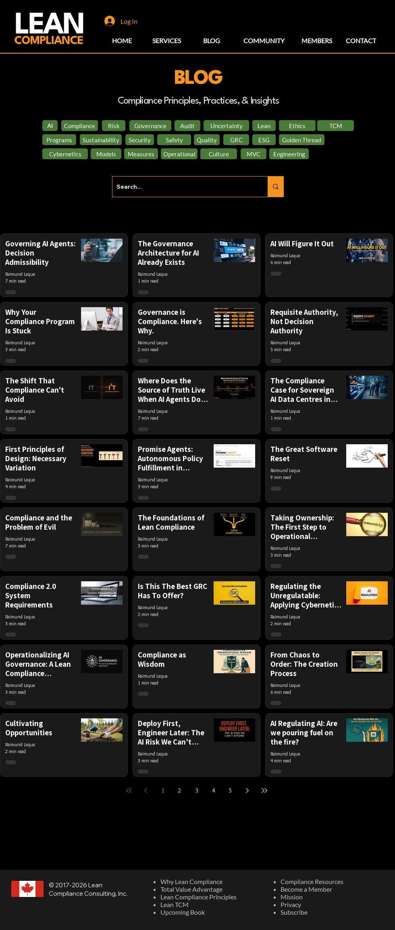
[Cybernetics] (65, 153)
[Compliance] (79, 125)
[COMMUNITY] (264, 40)
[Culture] (218, 153)
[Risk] (113, 125)
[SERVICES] (167, 40)
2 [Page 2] (179, 790)
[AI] (50, 125)
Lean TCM (174, 904)
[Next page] (247, 790)
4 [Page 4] (213, 790)
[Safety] (174, 139)
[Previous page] (146, 790)
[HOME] (122, 40)
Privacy (291, 904)
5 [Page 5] (230, 790)
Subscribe (294, 912)
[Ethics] (297, 125)
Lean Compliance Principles (198, 897)
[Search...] (183, 187)
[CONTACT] (361, 40)
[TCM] (335, 125)
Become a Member (306, 889)
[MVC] (253, 153)
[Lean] (264, 125)
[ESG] (264, 139)
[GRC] (236, 139)
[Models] (106, 153)
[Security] (139, 139)
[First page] (129, 790)
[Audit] (187, 125)
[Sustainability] (101, 139)
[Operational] (179, 153)
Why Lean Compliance (191, 881)
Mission (292, 897)
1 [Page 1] (162, 790)
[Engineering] (289, 153)
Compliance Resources (312, 881)
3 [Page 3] (196, 790)
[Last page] (264, 790)
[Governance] (150, 125)
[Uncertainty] (226, 125)
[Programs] (59, 139)
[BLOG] (211, 40)
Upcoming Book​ (182, 912)
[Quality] (207, 139)
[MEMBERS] (316, 40)
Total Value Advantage (191, 889)
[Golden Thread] (301, 139)
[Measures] (141, 153)
